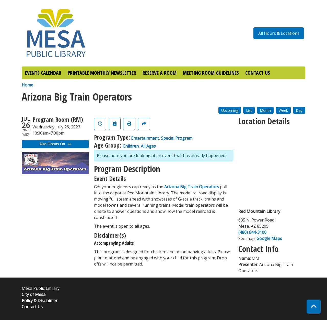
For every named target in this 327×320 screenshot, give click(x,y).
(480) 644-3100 (252, 232)
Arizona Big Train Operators (191, 187)
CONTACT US (257, 72)
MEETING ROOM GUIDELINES (211, 72)
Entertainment (145, 138)
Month (265, 110)
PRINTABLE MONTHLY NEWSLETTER (102, 72)
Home (27, 85)
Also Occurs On (55, 143)
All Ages (148, 146)
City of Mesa (33, 294)
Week (283, 110)
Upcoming (229, 110)
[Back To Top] (314, 307)
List (249, 110)
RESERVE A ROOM (160, 72)
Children (131, 146)
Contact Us (32, 307)
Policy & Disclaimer (39, 300)
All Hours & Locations (278, 33)
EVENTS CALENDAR (43, 72)
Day (299, 110)
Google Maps (269, 238)
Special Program (176, 138)
